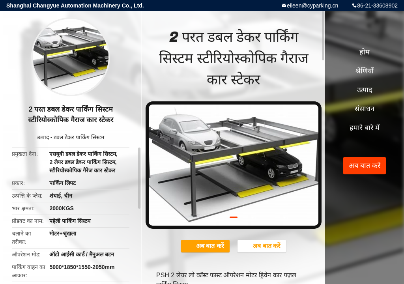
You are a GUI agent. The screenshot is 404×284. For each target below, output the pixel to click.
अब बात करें (206, 246)
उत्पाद (43, 137)
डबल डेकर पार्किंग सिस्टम (79, 137)
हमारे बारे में (365, 128)
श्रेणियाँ (364, 71)
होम (364, 52)
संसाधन (364, 109)
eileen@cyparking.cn (312, 5)
